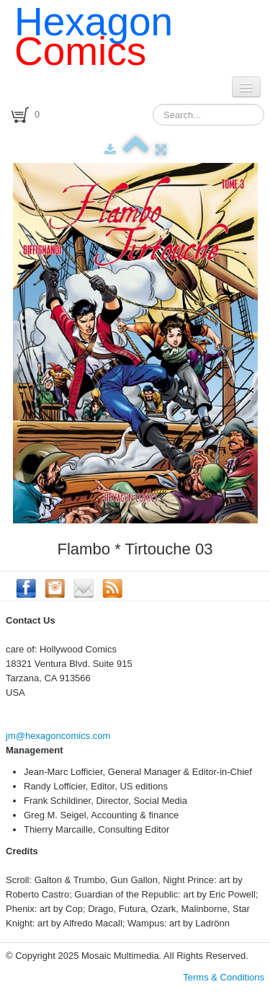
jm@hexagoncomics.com (58, 735)
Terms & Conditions (223, 977)
